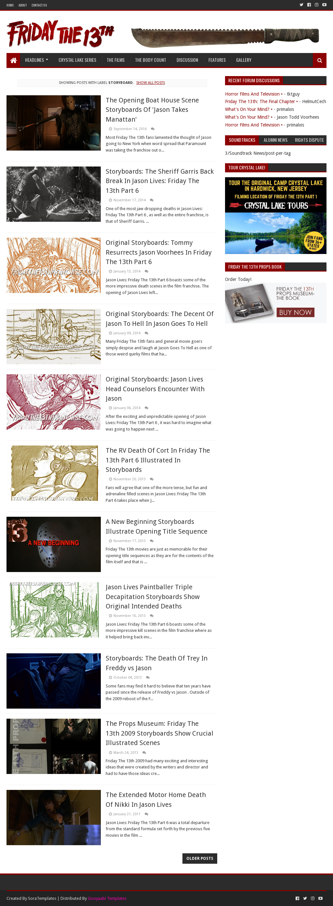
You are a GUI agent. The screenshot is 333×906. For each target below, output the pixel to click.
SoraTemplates (42, 898)
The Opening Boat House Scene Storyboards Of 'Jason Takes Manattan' (152, 109)
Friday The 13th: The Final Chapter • (261, 101)
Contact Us (39, 5)
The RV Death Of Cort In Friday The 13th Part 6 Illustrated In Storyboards (158, 459)
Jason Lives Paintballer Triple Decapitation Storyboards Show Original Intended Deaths (153, 596)
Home (10, 5)
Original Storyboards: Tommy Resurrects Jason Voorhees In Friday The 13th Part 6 (159, 252)
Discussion (187, 59)
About (23, 5)
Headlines (34, 59)
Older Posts (199, 858)
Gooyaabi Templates (107, 898)
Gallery (243, 59)
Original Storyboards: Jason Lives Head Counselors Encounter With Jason (155, 388)
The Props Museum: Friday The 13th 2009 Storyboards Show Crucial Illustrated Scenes (159, 733)
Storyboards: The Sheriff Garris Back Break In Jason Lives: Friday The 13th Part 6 (160, 180)
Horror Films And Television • (254, 94)
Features (217, 59)
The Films (116, 59)
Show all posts (150, 83)
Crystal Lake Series (77, 59)
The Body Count (150, 59)
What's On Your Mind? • (249, 109)
